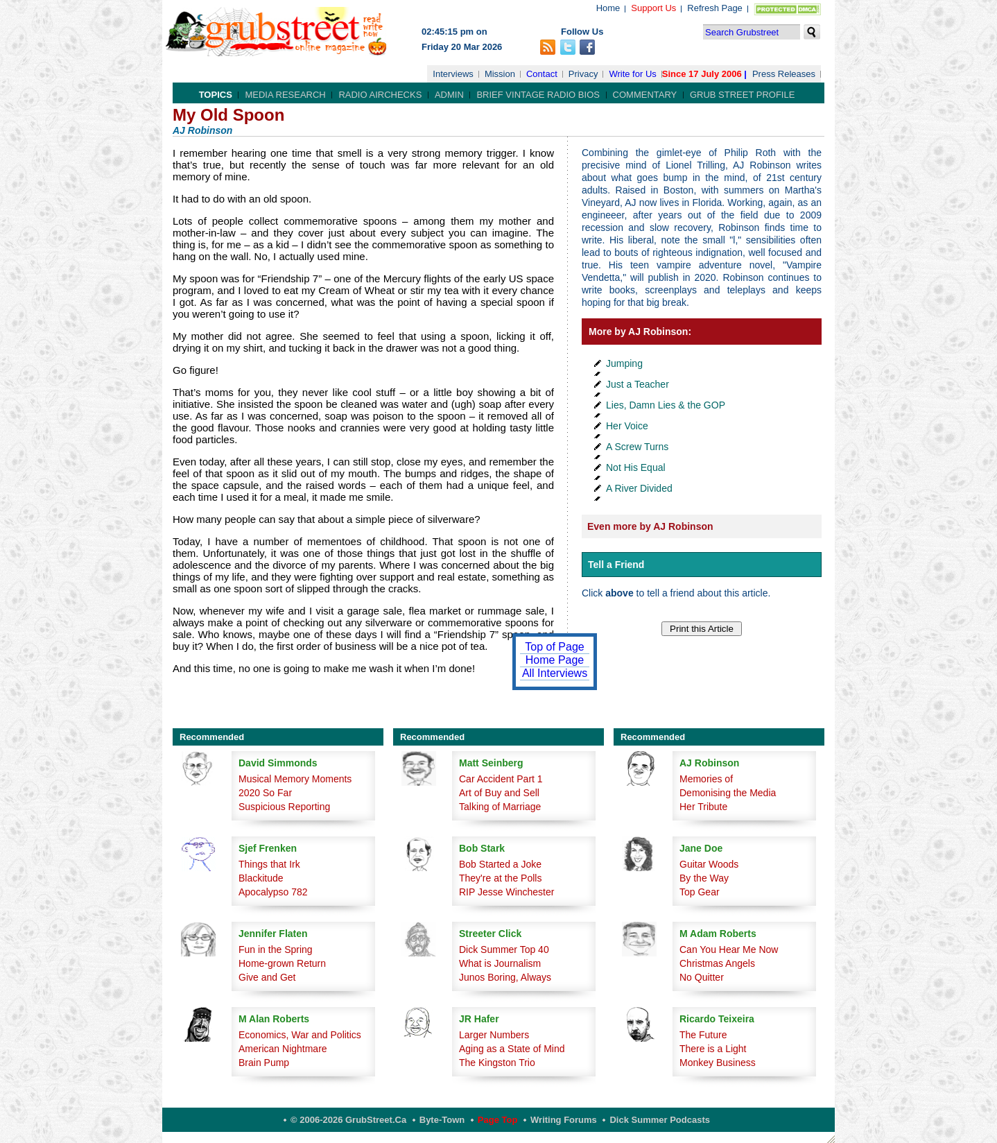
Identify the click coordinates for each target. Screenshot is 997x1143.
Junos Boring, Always (505, 977)
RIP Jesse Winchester (506, 891)
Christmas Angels (717, 963)
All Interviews (554, 673)
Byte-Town (442, 1120)
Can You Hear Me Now (728, 949)
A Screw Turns (637, 446)
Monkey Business (717, 1062)
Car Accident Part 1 (501, 778)
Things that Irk (269, 864)
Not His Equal (636, 467)
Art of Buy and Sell (499, 792)
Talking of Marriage (500, 806)
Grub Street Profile (742, 94)
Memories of (706, 778)
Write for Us (632, 74)
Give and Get (267, 977)
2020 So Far (265, 792)
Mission (500, 74)
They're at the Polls (500, 878)
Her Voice (627, 425)
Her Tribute (703, 806)
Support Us (653, 8)
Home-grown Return (282, 963)
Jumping (624, 363)
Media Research (285, 94)
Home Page (555, 660)
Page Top (498, 1120)
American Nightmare (283, 1048)
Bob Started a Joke (500, 864)
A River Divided (639, 488)
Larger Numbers (494, 1034)
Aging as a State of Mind (512, 1048)
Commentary (645, 94)
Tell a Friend (616, 564)
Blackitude (261, 878)
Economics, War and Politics (300, 1034)
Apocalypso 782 (273, 891)
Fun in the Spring (276, 949)
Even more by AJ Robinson (650, 526)
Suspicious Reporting (284, 806)
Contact (541, 74)
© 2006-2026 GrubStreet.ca (348, 1120)
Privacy (583, 74)
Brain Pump (264, 1062)
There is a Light (713, 1048)
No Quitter (701, 977)
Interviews (453, 74)
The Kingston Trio (497, 1062)
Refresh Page (715, 8)
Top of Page (554, 647)
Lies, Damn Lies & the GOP (665, 405)
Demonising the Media (727, 792)
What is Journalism (500, 963)
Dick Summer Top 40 (504, 949)
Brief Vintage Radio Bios (537, 94)
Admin (449, 94)
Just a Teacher (637, 384)
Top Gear (699, 891)
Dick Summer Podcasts (659, 1120)
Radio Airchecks (380, 94)
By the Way (704, 878)
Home (608, 8)
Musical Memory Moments (295, 778)
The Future (703, 1034)
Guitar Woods (708, 864)
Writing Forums (563, 1120)
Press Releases (783, 74)
